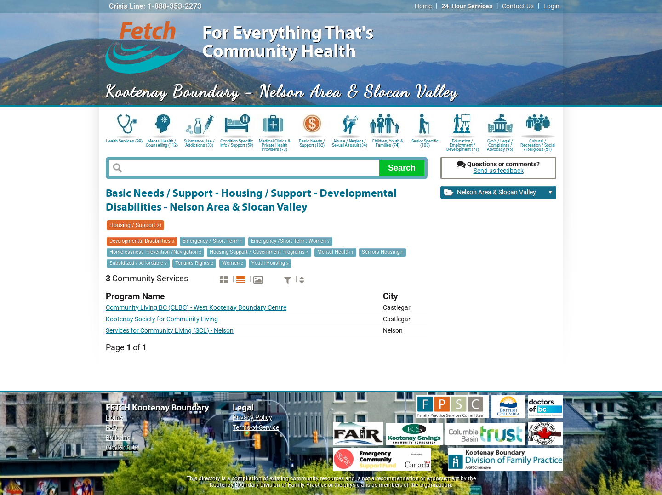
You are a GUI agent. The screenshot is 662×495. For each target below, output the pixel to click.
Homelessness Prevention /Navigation (155, 252)
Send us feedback (499, 171)
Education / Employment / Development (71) (462, 144)
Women (232, 263)
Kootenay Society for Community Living (162, 319)
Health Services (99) (124, 141)
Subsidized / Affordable (138, 263)
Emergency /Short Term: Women (290, 241)
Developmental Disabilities (141, 241)
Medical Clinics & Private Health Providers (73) (275, 144)
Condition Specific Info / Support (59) (236, 143)
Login (551, 6)
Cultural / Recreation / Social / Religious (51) (537, 144)
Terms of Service (256, 428)
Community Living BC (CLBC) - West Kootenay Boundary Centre (196, 308)
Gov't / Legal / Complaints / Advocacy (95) (500, 144)
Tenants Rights (194, 263)
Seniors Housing (382, 252)
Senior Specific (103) (425, 143)
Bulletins (118, 438)
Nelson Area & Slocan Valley (498, 192)
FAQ (112, 428)
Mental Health (335, 252)
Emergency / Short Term (212, 241)
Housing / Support (135, 225)
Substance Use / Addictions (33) (199, 143)
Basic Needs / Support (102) (312, 143)
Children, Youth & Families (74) (387, 143)
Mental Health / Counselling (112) (162, 143)
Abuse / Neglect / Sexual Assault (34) (349, 143)
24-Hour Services (466, 6)
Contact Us (518, 6)
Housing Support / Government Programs (259, 252)
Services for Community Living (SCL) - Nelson (170, 331)
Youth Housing (270, 263)
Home (423, 6)
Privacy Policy (252, 417)
